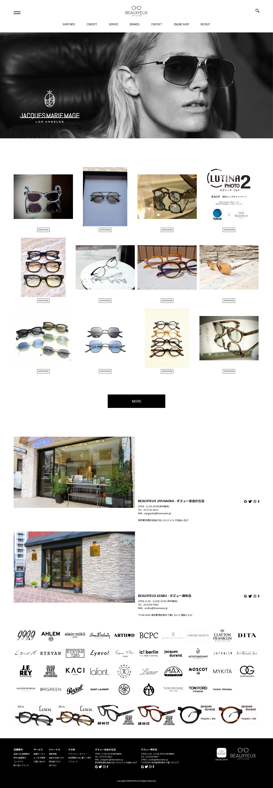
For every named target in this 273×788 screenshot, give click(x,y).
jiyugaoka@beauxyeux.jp (158, 513)
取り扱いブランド (21, 765)
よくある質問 (39, 757)
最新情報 (53, 753)
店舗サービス (39, 753)
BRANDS (135, 24)
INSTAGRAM (43, 229)
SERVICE (113, 24)
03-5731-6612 (151, 509)
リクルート (73, 761)
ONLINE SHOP (181, 24)
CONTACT (156, 24)
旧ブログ (53, 765)
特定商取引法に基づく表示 (79, 757)
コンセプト (18, 761)
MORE (136, 401)
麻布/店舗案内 (20, 757)
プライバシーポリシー (77, 753)
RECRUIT (205, 24)
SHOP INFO (69, 24)
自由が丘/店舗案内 (22, 753)
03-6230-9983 (151, 604)
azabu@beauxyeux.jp (156, 608)
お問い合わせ (39, 761)
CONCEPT (92, 24)
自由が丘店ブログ (56, 757)
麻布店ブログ (54, 761)
